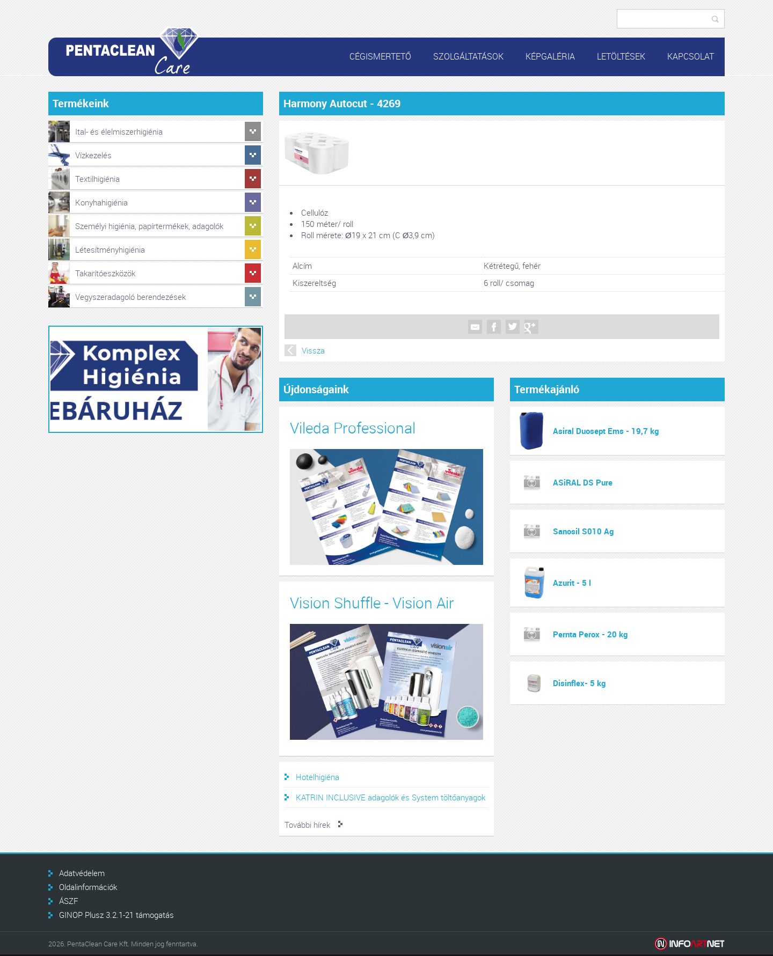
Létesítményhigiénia (110, 249)
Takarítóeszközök (105, 273)
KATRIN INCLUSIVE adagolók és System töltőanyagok (390, 797)
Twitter (513, 327)
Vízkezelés (93, 155)
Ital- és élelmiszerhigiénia (119, 131)
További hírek (307, 824)
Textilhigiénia (97, 178)
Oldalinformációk (88, 886)
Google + (531, 327)
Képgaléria (550, 56)
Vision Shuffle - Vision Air (372, 603)
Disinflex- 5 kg (579, 683)
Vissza (313, 350)
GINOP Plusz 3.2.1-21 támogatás (116, 914)
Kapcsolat (690, 56)
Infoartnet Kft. (689, 944)
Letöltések (621, 56)
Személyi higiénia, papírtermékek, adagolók (149, 225)
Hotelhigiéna (317, 776)
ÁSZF (68, 900)
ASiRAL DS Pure (582, 482)
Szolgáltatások (468, 56)
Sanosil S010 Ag (583, 531)
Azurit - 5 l (572, 582)
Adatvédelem (82, 872)
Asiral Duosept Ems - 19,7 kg (606, 430)
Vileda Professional (352, 428)
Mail (475, 327)
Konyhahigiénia (101, 202)
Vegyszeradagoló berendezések (130, 296)
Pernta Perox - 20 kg (590, 634)
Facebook (494, 327)
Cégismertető (380, 56)
